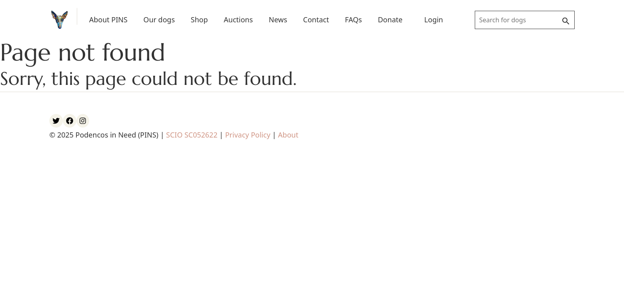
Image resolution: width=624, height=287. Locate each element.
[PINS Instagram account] (82, 121)
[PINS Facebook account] (69, 121)
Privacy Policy (248, 135)
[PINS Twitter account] (56, 121)
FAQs (353, 19)
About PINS (108, 19)
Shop (199, 19)
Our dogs (159, 19)
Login (433, 19)
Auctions (238, 19)
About (288, 135)
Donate (390, 19)
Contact (316, 19)
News (278, 19)
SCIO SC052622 (191, 135)
